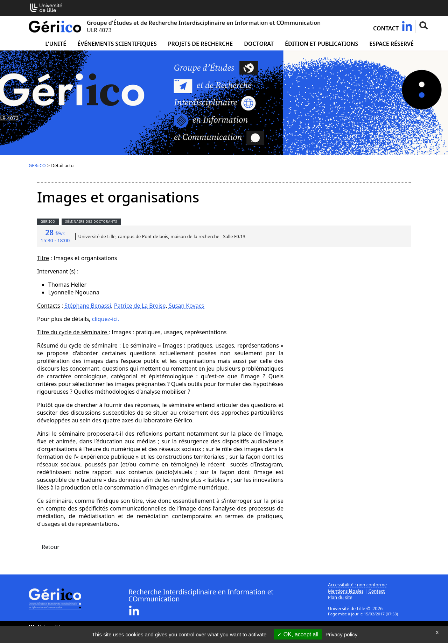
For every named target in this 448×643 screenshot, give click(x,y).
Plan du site (340, 597)
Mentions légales (346, 591)
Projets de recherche (200, 44)
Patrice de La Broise (140, 305)
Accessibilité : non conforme (357, 584)
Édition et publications (321, 44)
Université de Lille (346, 608)
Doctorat (259, 44)
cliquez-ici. (105, 319)
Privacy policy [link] (342, 634)
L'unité (55, 44)
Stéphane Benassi (87, 305)
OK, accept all (297, 634)
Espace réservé (391, 44)
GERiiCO (37, 165)
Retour (50, 547)
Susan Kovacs (187, 305)
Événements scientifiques (116, 44)
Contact (386, 28)
